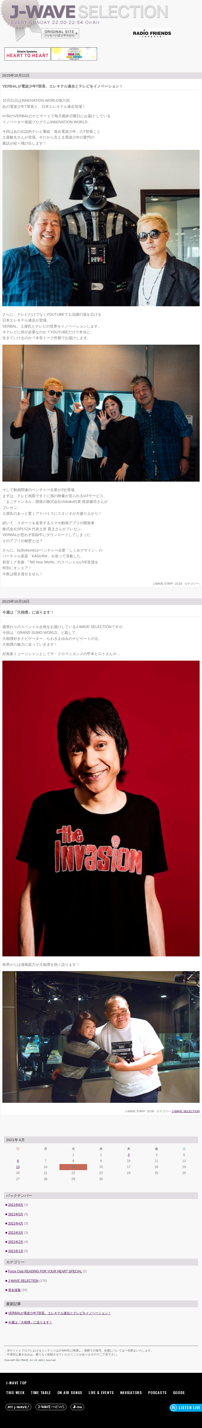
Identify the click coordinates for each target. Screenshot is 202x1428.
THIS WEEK (15, 1392)
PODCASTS (157, 1392)
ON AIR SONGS (69, 1392)
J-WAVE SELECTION (101, 22)
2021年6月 (15, 1205)
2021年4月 (15, 1223)
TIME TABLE (41, 1392)
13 (17, 1167)
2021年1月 (15, 1251)
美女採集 (14, 1290)
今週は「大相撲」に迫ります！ (30, 1322)
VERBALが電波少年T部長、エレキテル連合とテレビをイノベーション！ (59, 1313)
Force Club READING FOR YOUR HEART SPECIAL (45, 1271)
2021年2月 (15, 1242)
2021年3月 (15, 1233)
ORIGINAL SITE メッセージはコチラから (60, 32)
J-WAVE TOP (16, 1382)
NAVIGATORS (131, 1392)
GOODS (179, 1392)
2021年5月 (15, 1214)
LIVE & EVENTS (101, 1392)
